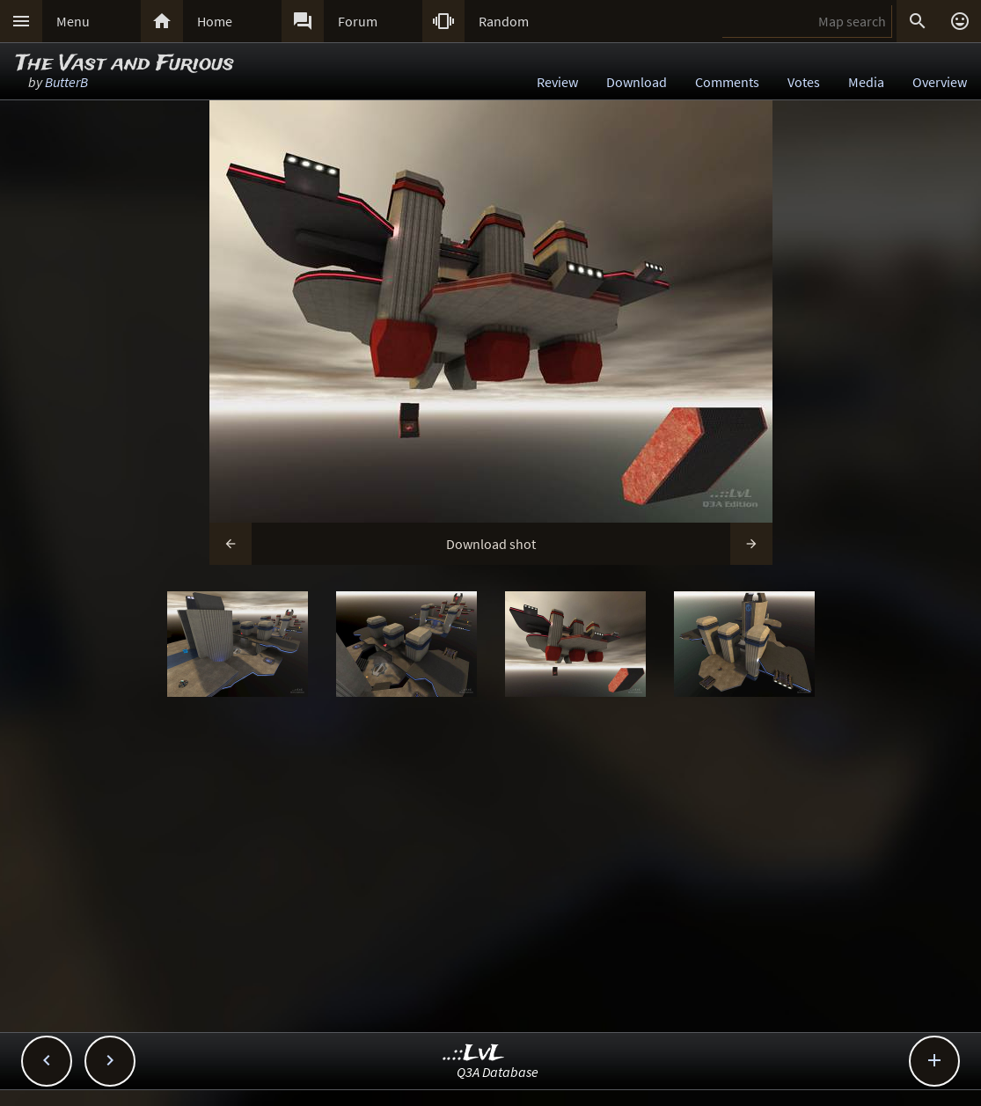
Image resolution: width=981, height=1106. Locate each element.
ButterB (66, 82)
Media (866, 82)
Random (504, 21)
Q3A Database (497, 1071)
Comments (727, 82)
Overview (939, 82)
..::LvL (473, 1053)
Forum (357, 21)
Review (557, 82)
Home (214, 21)
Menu (73, 21)
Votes (803, 82)
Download (636, 82)
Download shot (491, 544)
